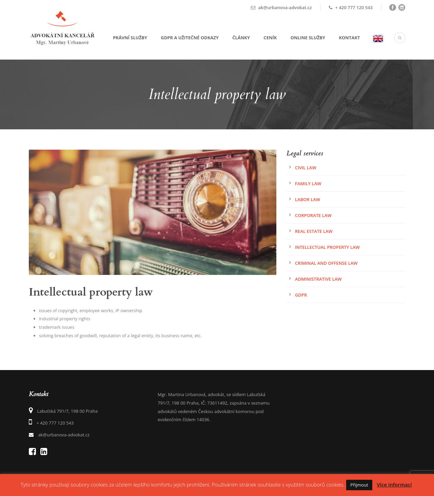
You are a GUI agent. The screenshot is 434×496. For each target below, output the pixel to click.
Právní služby (130, 38)
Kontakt (349, 38)
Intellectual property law (327, 247)
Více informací (394, 484)
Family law (308, 183)
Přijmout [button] (359, 485)
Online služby (308, 38)
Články (241, 38)
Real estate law (314, 231)
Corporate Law (313, 215)
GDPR (301, 295)
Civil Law (305, 168)
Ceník (270, 38)
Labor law (307, 199)
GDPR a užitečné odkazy (190, 38)
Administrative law (318, 279)
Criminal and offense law (326, 263)
